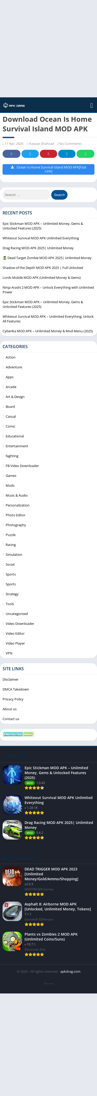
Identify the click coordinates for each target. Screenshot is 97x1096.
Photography (16, 525)
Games (11, 475)
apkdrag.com (70, 971)
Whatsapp (85, 154)
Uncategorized (17, 613)
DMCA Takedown (16, 689)
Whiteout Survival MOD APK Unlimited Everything (41, 238)
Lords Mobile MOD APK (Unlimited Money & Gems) (42, 277)
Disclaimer (10, 679)
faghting (12, 456)
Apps (9, 377)
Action (11, 357)
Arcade (11, 386)
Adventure (14, 367)
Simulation (14, 554)
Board (10, 406)
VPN (9, 653)
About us (10, 709)
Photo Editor (15, 515)
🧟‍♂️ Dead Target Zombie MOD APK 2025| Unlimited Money (47, 257)
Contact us (11, 718)
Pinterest (48, 154)
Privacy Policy (13, 699)
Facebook (11, 154)
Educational (15, 436)
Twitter (30, 154)
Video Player (15, 643)
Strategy (12, 594)
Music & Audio (17, 495)
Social (10, 564)
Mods (10, 485)
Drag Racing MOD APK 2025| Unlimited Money (38, 248)
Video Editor (15, 633)
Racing (11, 544)
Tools (10, 603)
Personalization (17, 505)
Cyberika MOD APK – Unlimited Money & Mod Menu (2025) (48, 331)
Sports (11, 574)
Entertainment (17, 446)
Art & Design (15, 396)
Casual (11, 416)
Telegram (67, 154)
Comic (10, 426)
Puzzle (11, 534)
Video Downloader (20, 623)
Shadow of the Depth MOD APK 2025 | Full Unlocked (43, 267)
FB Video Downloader (22, 465)
